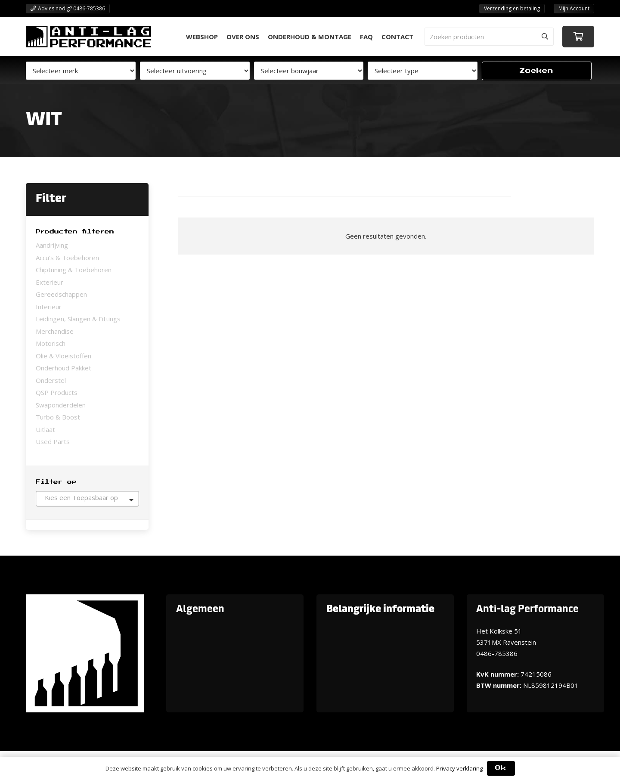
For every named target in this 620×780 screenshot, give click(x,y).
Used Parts (53, 441)
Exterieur (49, 282)
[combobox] (87, 499)
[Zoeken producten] (489, 37)
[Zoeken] (545, 37)
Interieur (49, 306)
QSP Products (57, 392)
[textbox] (87, 497)
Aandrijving (52, 245)
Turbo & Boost (58, 417)
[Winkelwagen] (578, 36)
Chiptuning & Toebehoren (74, 269)
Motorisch (50, 343)
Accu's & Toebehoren (67, 257)
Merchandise (55, 331)
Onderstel (51, 380)
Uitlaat (45, 429)
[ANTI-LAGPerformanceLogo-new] (89, 36)
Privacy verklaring (459, 768)
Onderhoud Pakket (63, 368)
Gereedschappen (61, 294)
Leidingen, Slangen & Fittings (78, 318)
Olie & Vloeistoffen (63, 355)
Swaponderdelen (61, 405)
